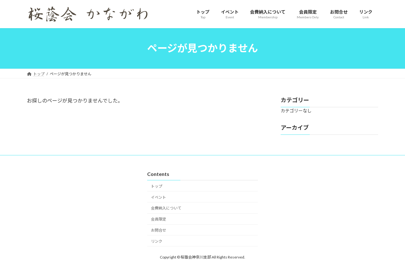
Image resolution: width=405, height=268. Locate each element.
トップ (156, 186)
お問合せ (158, 230)
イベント (158, 197)
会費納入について (166, 208)
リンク (156, 241)
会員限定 (158, 219)
